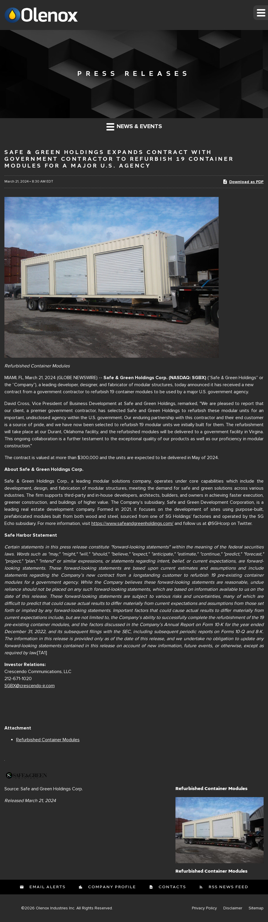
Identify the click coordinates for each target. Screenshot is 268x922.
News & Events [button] (134, 126)
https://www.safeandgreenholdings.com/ (132, 523)
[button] (260, 12)
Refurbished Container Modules (48, 740)
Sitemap (256, 908)
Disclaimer (232, 908)
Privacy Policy (204, 908)
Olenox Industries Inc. (55, 908)
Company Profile (111, 887)
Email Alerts (47, 887)
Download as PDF (243, 181)
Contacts (171, 887)
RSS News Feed (227, 887)
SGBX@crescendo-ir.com (29, 686)
